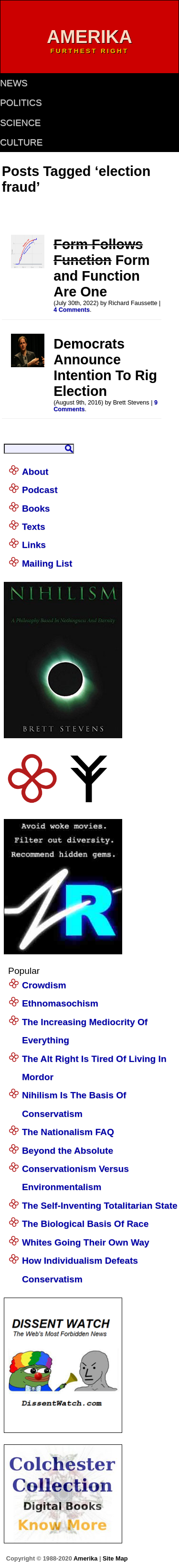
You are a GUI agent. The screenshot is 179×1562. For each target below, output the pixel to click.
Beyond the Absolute (67, 1151)
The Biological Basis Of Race (85, 1224)
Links (34, 545)
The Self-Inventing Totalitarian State (100, 1206)
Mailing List (47, 563)
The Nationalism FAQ (68, 1132)
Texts (33, 527)
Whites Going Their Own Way (85, 1242)
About (35, 472)
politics (21, 103)
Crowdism (44, 985)
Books (36, 508)
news (14, 83)
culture (21, 142)
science (20, 123)
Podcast (40, 490)
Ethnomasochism (60, 1003)
